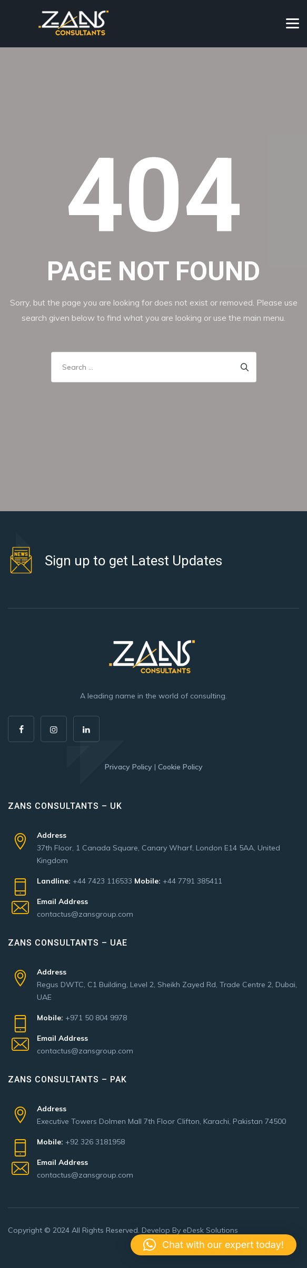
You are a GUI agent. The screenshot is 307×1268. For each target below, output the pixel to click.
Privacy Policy (128, 767)
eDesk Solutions (210, 1230)
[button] (213, 1244)
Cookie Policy (180, 767)
